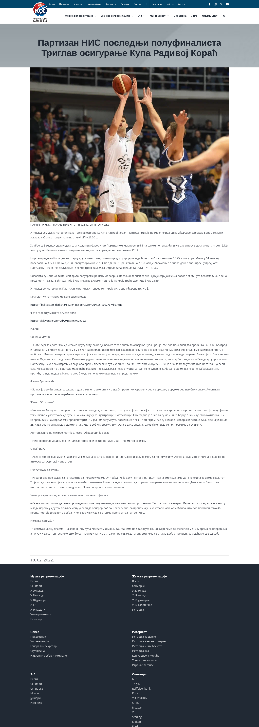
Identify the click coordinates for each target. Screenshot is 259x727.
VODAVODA (139, 698)
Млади (34, 693)
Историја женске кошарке (149, 641)
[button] (224, 16)
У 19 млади (37, 595)
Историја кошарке (144, 636)
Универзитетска (40, 614)
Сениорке (138, 586)
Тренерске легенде (144, 660)
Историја (36, 619)
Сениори (36, 586)
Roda (135, 693)
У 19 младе (139, 595)
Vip (134, 712)
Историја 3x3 (140, 651)
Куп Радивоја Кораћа (145, 655)
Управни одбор (40, 641)
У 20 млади (37, 590)
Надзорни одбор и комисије (48, 655)
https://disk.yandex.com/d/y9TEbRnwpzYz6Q (58, 321)
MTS (134, 679)
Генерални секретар (43, 646)
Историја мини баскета (147, 646)
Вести (34, 581)
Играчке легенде (143, 665)
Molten (136, 722)
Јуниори (35, 698)
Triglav (136, 684)
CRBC (135, 703)
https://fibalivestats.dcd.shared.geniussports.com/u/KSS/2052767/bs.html (76, 305)
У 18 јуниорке (140, 600)
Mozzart (137, 707)
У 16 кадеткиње (142, 605)
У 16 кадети (37, 609)
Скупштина (37, 651)
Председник (38, 636)
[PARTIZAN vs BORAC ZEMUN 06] (129, 144)
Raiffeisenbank (141, 688)
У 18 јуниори (38, 600)
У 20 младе (139, 590)
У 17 (33, 605)
